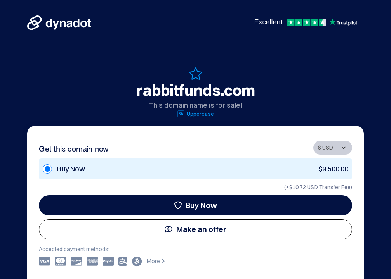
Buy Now (195, 205)
